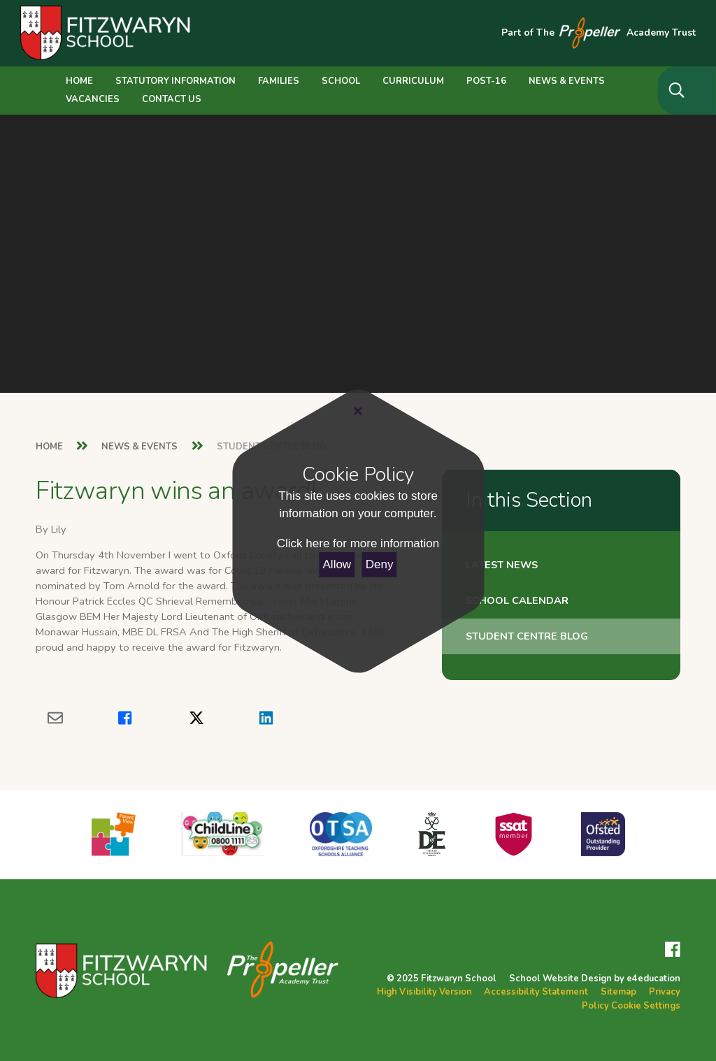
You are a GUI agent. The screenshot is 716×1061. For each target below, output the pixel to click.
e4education (653, 978)
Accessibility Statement (536, 992)
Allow (337, 564)
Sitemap (618, 992)
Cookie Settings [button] (645, 1005)
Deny (380, 564)
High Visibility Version (424, 992)
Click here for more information (358, 543)
